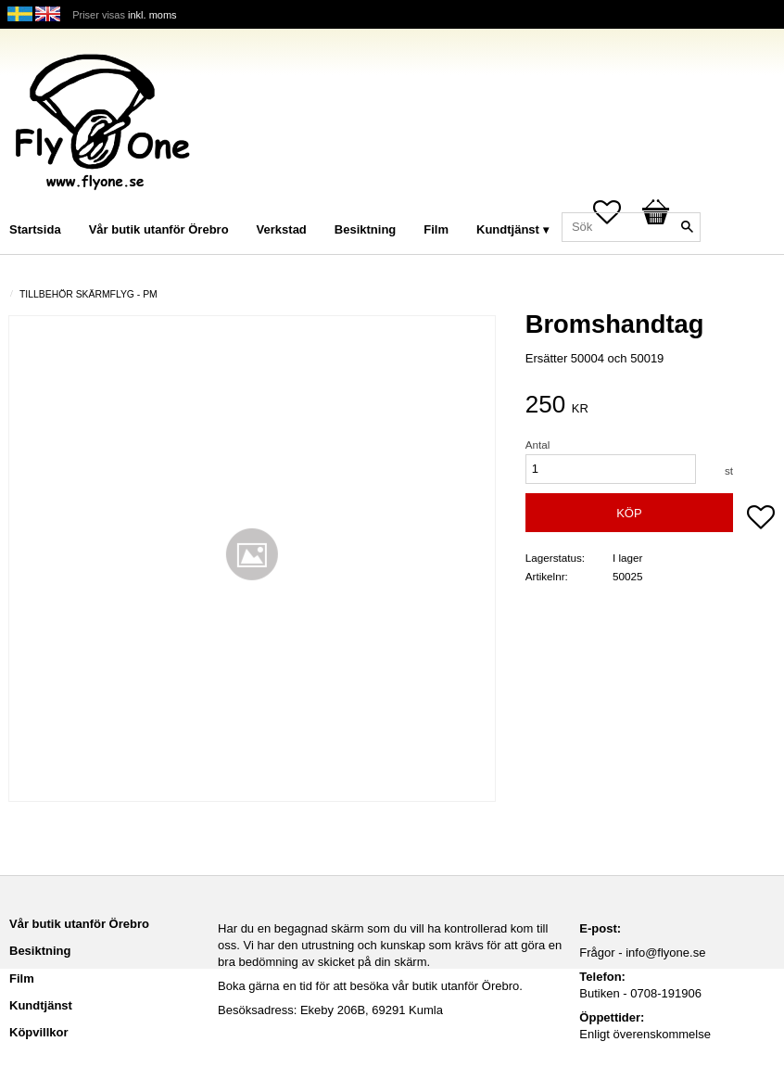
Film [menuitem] (436, 229)
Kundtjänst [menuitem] (507, 229)
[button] (761, 519)
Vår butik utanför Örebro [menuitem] (159, 229)
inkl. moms (152, 14)
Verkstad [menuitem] (282, 229)
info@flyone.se (665, 952)
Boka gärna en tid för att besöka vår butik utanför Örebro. (370, 986)
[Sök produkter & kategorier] (631, 227)
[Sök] (687, 227)
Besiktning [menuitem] (365, 229)
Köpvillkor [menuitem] (39, 1032)
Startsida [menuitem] (35, 229)
